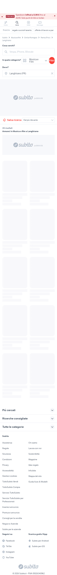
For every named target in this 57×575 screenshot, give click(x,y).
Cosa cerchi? (8, 45)
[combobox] (31, 51)
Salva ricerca (11, 120)
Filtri (51, 60)
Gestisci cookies (9, 476)
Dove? (5, 67)
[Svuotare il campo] (52, 73)
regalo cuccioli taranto (22, 30)
